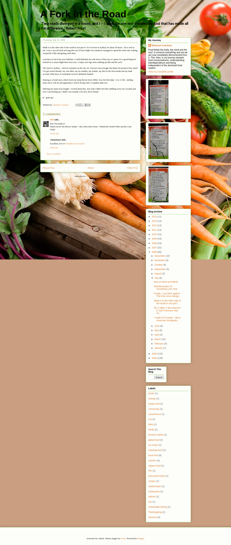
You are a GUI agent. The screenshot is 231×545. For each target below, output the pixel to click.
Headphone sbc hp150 (75, 143)
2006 (154, 252)
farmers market (156, 434)
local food (153, 455)
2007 (154, 247)
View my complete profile (161, 71)
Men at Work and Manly (166, 282)
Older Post (132, 167)
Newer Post (49, 167)
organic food (154, 465)
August (158, 273)
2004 (154, 358)
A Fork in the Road (83, 14)
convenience (154, 414)
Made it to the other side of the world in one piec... (167, 302)
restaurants (154, 491)
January (159, 348)
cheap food (154, 403)
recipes (152, 481)
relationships (154, 486)
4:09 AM (54, 147)
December (160, 256)
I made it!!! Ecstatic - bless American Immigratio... (167, 319)
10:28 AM (54, 133)
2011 (154, 230)
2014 (154, 216)
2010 (154, 234)
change (152, 398)
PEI (150, 470)
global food (154, 440)
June (157, 326)
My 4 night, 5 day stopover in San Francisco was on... (167, 310)
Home (91, 167)
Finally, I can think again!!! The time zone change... (167, 295)
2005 (154, 353)
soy (150, 501)
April (157, 334)
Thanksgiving (155, 512)
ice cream (153, 445)
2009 (154, 238)
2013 (154, 221)
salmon (152, 496)
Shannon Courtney (162, 45)
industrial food (155, 450)
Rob (52, 119)
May (157, 330)
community (153, 409)
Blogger (140, 538)
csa (150, 419)
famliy (151, 429)
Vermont (152, 517)
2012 (154, 225)
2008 (154, 243)
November (160, 260)
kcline (123, 538)
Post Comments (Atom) (96, 176)
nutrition (152, 460)
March (158, 339)
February (159, 343)
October (159, 265)
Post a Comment (54, 154)
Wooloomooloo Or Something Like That (165, 287)
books (151, 393)
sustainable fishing (157, 507)
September (160, 269)
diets (150, 424)
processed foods (156, 476)
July (157, 278)
